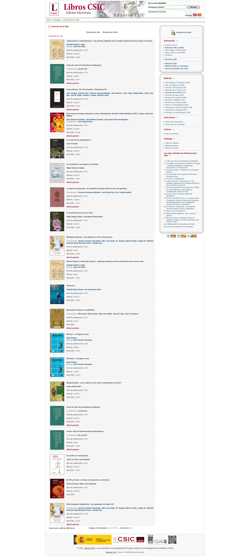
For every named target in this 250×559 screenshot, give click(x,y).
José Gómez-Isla (108, 192)
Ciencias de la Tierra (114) (175, 90)
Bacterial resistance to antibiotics (80, 310)
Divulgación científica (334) (175, 97)
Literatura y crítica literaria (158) (177, 112)
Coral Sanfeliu (84, 459)
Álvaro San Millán (105, 314)
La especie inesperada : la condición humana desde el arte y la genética (180, 208)
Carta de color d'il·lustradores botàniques (83, 65)
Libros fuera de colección (175, 124)
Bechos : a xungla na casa (77, 334)
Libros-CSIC (89, 548)
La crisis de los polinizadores (78, 140)
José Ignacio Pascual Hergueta (116, 119)
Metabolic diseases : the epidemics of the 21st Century (89, 237)
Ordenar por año (93, 32)
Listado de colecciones (174, 122)
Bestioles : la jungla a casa (77, 358)
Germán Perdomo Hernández (89, 241)
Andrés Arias (83, 93)
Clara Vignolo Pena (85, 122)
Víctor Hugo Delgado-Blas (133, 93)
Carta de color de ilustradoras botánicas (182, 161)
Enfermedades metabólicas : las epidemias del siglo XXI (90, 504)
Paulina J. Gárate (89, 95)
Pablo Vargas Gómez (74, 217)
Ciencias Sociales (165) (174, 95)
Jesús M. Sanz (118, 314)
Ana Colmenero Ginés (92, 289)
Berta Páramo (71, 338)
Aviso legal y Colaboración (175, 50)
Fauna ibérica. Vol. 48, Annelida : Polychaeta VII (86, 89)
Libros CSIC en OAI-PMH (175, 53)
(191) (175, 92)
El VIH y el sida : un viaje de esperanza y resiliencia (88, 480)
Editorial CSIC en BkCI (174, 48)
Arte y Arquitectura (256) (174, 85)
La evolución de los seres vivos (79, 213)
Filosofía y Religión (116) (175, 100)
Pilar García (82, 314)
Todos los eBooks (172, 143)
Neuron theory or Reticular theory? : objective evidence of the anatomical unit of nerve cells (182, 220)
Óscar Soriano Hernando (82, 340)
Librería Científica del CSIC (176, 68)
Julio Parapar (71, 93)
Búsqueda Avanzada (157, 11)
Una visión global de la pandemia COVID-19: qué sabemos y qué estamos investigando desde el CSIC (183, 189)
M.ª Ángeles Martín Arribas (126, 241)
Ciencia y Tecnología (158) (175, 87)
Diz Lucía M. (82, 435)
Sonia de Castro (72, 484)
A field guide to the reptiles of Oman (180, 224)
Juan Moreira (116, 93)
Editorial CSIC (171, 63)
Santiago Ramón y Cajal (75, 44)
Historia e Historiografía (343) (176, 105)
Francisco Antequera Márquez (89, 192)
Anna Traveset (72, 144)
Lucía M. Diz (82, 69)
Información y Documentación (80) (178, 107)
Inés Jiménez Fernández (75, 119)
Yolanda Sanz (97, 243)
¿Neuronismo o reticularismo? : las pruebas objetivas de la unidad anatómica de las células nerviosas (183, 183)
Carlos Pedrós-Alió (73, 386)
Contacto (168, 55)
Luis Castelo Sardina (123, 192)
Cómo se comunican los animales (179, 227)
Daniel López (93, 314)
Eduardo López (103, 95)
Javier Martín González (94, 119)
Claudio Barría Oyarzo (74, 289)
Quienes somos (171, 45)
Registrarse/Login (183, 32)
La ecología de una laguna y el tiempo (82, 164)
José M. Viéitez (76, 95)
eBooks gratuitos (171, 146)
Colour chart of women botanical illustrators (85, 431)
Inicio (48, 20)
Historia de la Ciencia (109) (176, 102)
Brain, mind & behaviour (175, 211)
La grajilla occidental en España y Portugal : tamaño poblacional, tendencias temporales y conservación (183, 165)
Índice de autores (172, 134)
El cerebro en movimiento (77, 456)
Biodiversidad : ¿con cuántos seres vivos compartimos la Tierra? (93, 383)
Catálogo (57, 20)
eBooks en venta (171, 148)
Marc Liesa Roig (108, 241)
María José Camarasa (88, 484)
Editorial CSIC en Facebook (176, 66)
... (118, 528)
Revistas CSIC (171, 59)
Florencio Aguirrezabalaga (100, 93)
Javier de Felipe (79, 46)
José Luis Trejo (72, 459)
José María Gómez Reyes (93, 217)
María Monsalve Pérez (82, 243)
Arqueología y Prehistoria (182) (177, 82)
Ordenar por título (110, 32)
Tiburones (70, 286)
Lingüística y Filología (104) (176, 110)
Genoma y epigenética (175, 179)
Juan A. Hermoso (131, 314)
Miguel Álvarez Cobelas (75, 168)
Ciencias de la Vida (71, 20)
